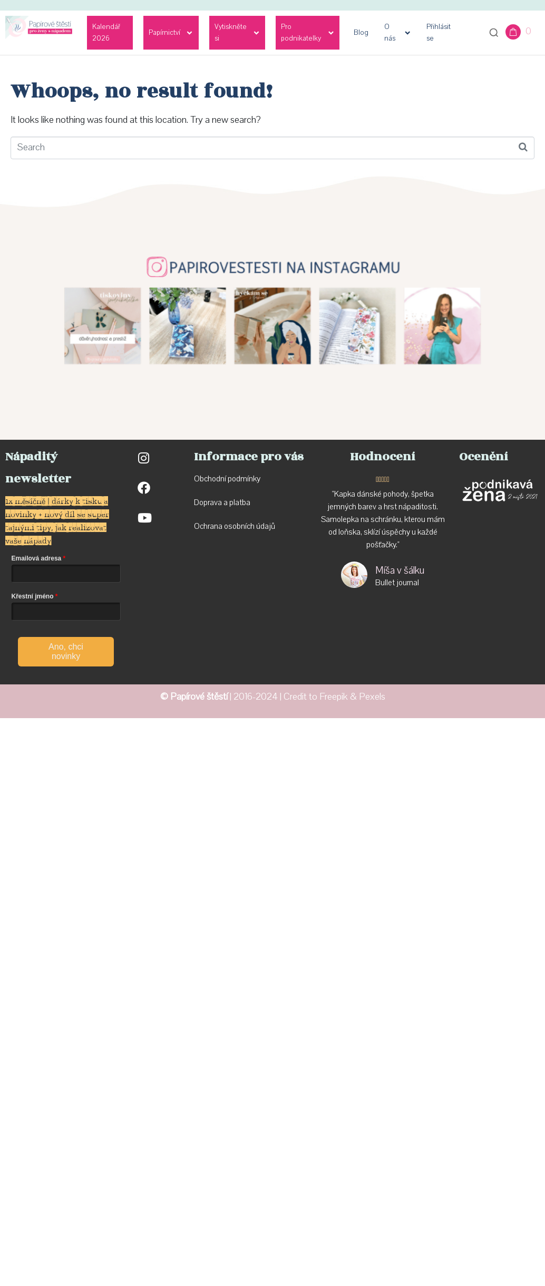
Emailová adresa (37, 558)
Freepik (333, 696)
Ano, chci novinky (65, 651)
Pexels (372, 696)
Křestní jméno (33, 596)
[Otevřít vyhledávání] (493, 32)
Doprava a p (213, 502)
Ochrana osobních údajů (234, 526)
